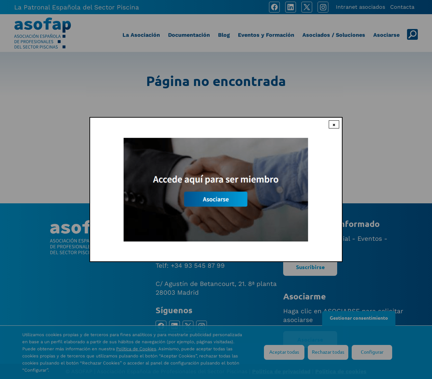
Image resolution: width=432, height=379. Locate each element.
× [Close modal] (333, 124)
